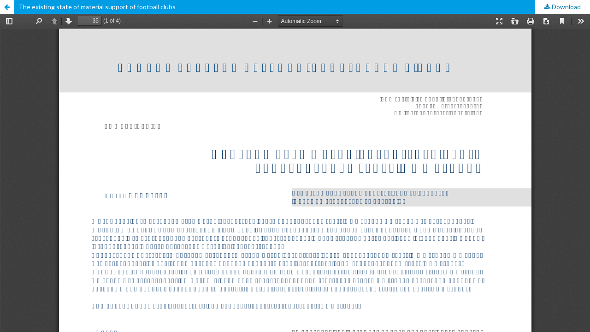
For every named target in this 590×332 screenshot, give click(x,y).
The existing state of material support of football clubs (97, 7)
